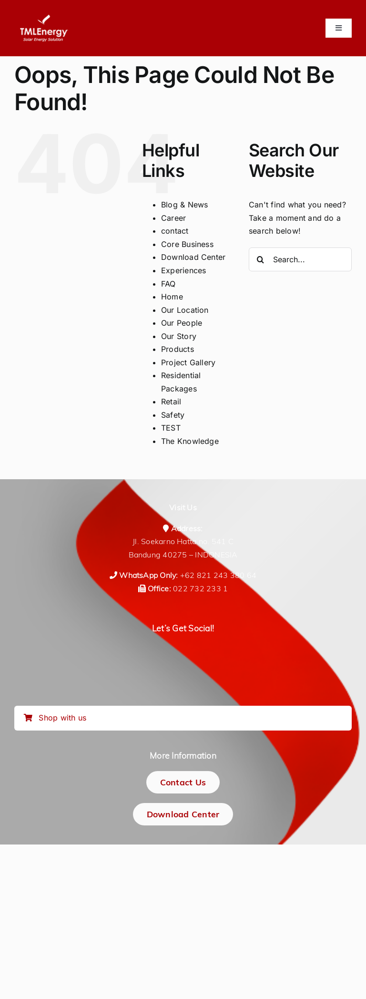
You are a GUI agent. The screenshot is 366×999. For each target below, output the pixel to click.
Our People (181, 323)
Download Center (193, 257)
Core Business (187, 244)
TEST (171, 428)
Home (172, 296)
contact (175, 231)
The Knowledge (190, 441)
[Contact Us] (183, 782)
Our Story (178, 336)
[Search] (261, 259)
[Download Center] (183, 814)
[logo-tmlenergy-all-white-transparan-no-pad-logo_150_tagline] (43, 18)
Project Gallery (188, 362)
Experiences (183, 270)
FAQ (168, 283)
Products (177, 349)
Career (173, 218)
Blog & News (184, 204)
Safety (172, 415)
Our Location (185, 310)
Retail (171, 401)
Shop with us (55, 717)
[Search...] (300, 259)
